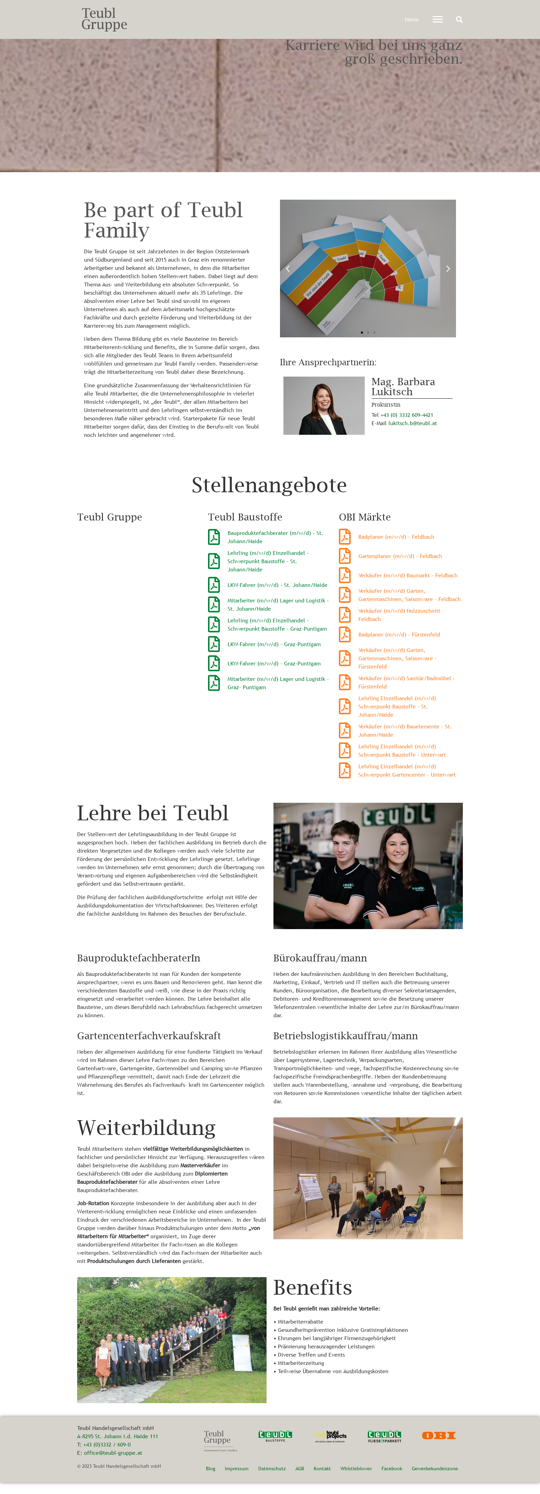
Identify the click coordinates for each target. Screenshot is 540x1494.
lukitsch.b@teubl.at (412, 434)
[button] (459, 20)
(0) (395, 426)
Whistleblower (356, 1480)
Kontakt (322, 1480)
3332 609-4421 (416, 426)
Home (412, 19)
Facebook (392, 1480)
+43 (386, 426)
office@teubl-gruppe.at (113, 1464)
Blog (210, 1480)
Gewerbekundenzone (435, 1480)
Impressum (237, 1480)
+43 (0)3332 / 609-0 (107, 1456)
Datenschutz (272, 1480)
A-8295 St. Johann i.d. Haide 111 (117, 1448)
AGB (299, 1480)
